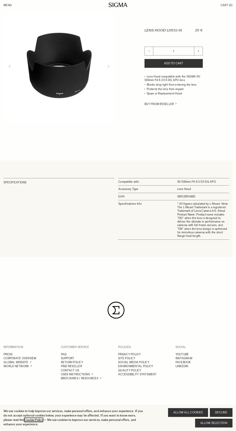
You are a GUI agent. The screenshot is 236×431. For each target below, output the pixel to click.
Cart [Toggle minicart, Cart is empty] (226, 5)
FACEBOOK (183, 362)
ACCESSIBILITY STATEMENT (137, 374)
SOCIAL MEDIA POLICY (133, 362)
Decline (221, 412)
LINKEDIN (182, 366)
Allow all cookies (188, 412)
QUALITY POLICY (129, 370)
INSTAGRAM (184, 358)
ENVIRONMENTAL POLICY (135, 366)
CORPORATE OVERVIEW (20, 358)
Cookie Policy (33, 420)
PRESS (8, 354)
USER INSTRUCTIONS (75, 374)
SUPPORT (67, 358)
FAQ (64, 354)
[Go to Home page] (118, 5)
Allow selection (213, 423)
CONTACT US (70, 370)
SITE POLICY (126, 358)
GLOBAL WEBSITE (16, 362)
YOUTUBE (182, 354)
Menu (8, 5)
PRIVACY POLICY (129, 354)
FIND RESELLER (71, 366)
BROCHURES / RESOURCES (79, 378)
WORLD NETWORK (16, 366)
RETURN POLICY (72, 362)
